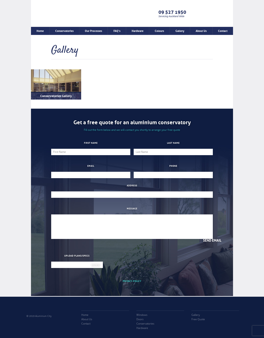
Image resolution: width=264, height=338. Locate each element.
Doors (139, 319)
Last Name (173, 142)
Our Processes (93, 30)
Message (132, 208)
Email (90, 165)
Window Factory (59, 17)
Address (132, 185)
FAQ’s (116, 30)
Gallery (179, 30)
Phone (173, 165)
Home (40, 30)
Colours (159, 30)
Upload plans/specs (77, 255)
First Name (91, 142)
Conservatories (64, 30)
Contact (222, 30)
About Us (201, 30)
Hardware (137, 30)
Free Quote (210, 13)
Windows (141, 315)
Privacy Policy (132, 281)
